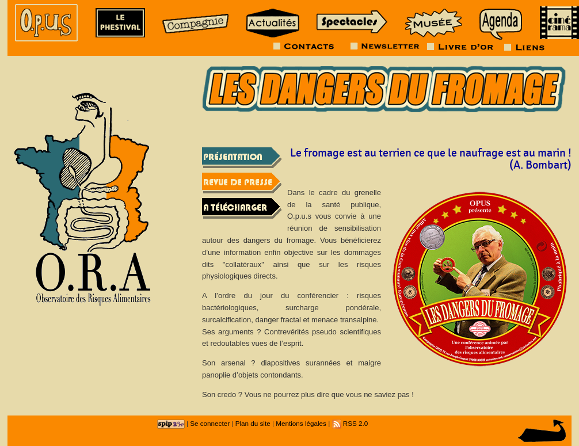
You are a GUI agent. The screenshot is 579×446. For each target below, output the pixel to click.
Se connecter (210, 423)
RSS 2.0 (350, 423)
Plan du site (253, 423)
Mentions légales (301, 423)
